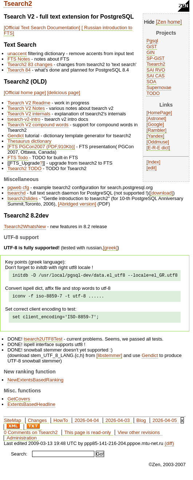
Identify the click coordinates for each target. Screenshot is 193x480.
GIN (150, 52)
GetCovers (18, 402)
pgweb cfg (18, 187)
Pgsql (152, 40)
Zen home (168, 22)
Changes (37, 423)
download (161, 193)
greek (110, 247)
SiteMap (12, 423)
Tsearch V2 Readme (28, 102)
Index (153, 162)
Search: (19, 457)
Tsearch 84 (19, 70)
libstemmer (109, 358)
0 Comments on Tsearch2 (31, 435)
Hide (149, 22)
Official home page (24, 92)
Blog (141, 423)
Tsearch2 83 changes (29, 64)
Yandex (155, 136)
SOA (151, 81)
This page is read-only (87, 435)
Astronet (156, 118)
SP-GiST (155, 58)
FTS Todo (17, 157)
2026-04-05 (165, 423)
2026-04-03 (118, 423)
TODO (152, 93)
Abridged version (77, 204)
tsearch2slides (22, 198)
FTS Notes (18, 59)
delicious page (63, 92)
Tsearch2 (18, 3)
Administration (21, 441)
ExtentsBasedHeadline (31, 407)
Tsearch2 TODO (24, 168)
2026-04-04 (87, 423)
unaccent (17, 53)
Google (155, 124)
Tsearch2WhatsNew (25, 226)
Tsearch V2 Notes (26, 108)
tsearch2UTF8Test (43, 342)
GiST (151, 46)
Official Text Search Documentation (42, 27)
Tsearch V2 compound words (37, 124)
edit (151, 167)
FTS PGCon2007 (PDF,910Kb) (41, 146)
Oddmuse (158, 142)
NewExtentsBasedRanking (35, 383)
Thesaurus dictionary (29, 141)
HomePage (159, 112)
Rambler (156, 130)
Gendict (15, 135)
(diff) (169, 446)
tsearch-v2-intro (23, 119)
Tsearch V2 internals (28, 113)
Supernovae (158, 87)
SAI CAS (155, 75)
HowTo (61, 423)
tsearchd (16, 193)
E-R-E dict (158, 147)
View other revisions (139, 435)
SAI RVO (155, 70)
